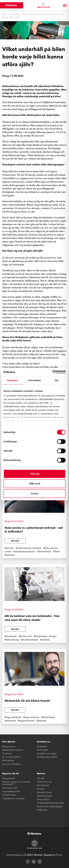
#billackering (12, 639)
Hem (4, 14)
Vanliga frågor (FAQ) (47, 757)
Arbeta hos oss (44, 782)
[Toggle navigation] (65, 5)
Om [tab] (57, 380)
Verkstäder (42, 746)
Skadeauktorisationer (12, 750)
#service (9, 547)
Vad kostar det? (10, 788)
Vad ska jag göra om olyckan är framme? (16, 783)
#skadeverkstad (29, 639)
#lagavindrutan (26, 720)
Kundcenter (42, 750)
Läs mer (15, 540)
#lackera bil (25, 636)
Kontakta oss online (46, 753)
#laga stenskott (13, 717)
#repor (53, 636)
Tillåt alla (34, 473)
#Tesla (56, 551)
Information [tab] (34, 380)
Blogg (6, 75)
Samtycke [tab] (12, 380)
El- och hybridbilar (11, 757)
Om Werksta (43, 785)
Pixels (59, 854)
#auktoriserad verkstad (28, 547)
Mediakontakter (45, 796)
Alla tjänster (8, 760)
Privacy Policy (43, 799)
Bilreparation (8, 746)
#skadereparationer (24, 551)
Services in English (11, 764)
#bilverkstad (44, 551)
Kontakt (41, 789)
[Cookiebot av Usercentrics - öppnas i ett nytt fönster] (52, 372)
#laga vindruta (31, 717)
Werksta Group (44, 792)
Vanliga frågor (9, 795)
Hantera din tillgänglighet (50, 806)
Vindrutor (7, 753)
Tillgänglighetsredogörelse (50, 803)
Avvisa (34, 493)
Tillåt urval (34, 483)
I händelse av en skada (13, 798)
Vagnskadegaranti (11, 791)
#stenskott (10, 720)
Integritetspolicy (15, 854)
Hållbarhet (42, 810)
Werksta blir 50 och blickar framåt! (28, 700)
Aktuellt (14, 14)
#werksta (9, 554)
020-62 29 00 (43, 7)
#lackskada (11, 636)
